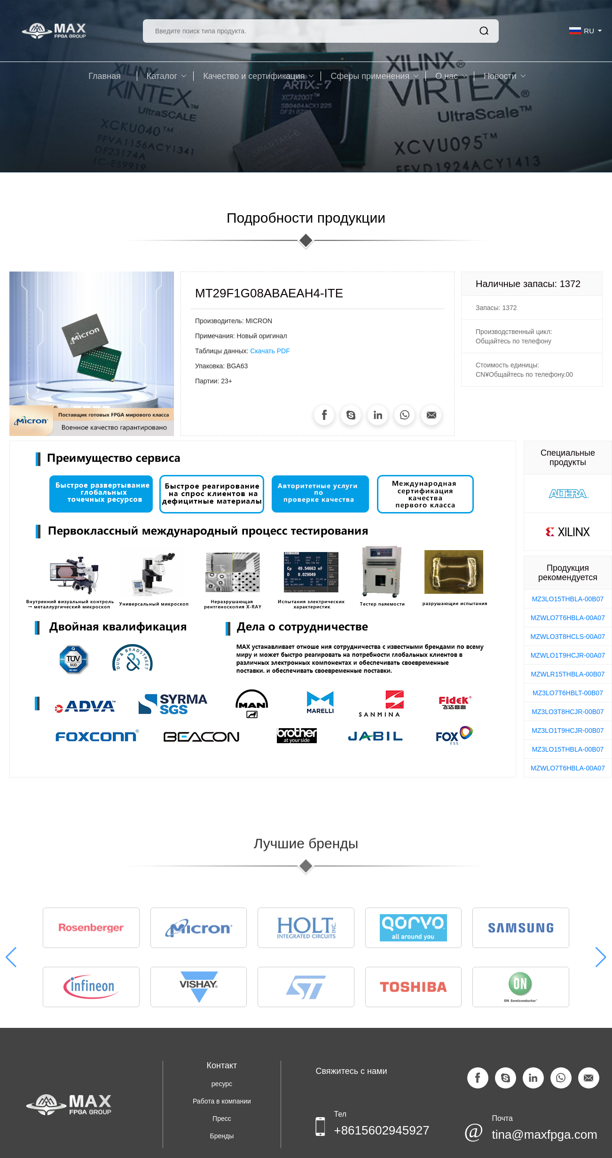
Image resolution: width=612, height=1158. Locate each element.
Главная (104, 76)
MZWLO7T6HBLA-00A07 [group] (568, 618)
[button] (601, 962)
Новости (505, 76)
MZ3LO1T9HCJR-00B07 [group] (568, 730)
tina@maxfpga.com (544, 1134)
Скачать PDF (270, 351)
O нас (451, 76)
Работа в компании (222, 1101)
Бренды (222, 1136)
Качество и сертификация (258, 76)
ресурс (222, 1084)
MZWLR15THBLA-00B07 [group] (567, 674)
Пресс (221, 1118)
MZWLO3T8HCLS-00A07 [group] (568, 636)
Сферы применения (374, 76)
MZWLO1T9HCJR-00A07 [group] (568, 655)
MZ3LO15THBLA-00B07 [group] (568, 599)
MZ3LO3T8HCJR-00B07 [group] (568, 711)
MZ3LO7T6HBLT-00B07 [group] (568, 693)
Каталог (167, 76)
